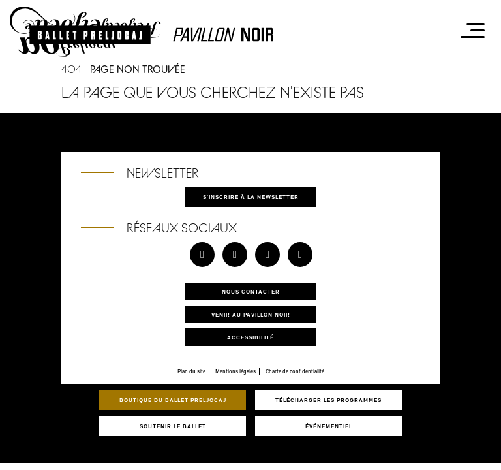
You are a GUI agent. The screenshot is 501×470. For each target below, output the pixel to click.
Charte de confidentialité (295, 371)
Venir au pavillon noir (250, 314)
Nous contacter (251, 291)
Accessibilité (250, 337)
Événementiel (328, 426)
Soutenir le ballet (173, 426)
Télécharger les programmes (328, 399)
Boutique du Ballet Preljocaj (172, 399)
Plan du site (191, 371)
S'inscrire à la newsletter (251, 196)
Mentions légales (235, 371)
